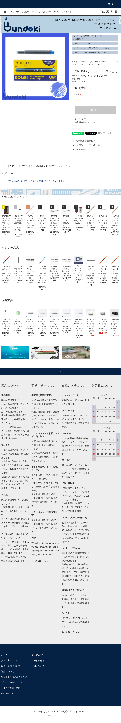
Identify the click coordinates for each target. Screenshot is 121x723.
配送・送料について (10, 666)
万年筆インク (81, 39)
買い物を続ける (80, 149)
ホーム (76, 36)
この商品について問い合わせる (86, 145)
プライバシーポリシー (12, 682)
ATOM (10, 693)
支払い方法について (10, 660)
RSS (3, 693)
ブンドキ (51, 716)
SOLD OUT (96, 110)
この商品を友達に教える (84, 141)
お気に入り (104, 133)
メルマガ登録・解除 (10, 688)
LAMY (107, 52)
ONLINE (86, 43)
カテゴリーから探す (19, 12)
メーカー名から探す (41, 12)
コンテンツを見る (62, 12)
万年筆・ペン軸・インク (94, 36)
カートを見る (37, 660)
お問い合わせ (37, 666)
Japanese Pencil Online (64, 716)
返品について (80, 119)
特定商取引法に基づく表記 (86, 122)
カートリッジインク (92, 48)
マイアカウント (38, 655)
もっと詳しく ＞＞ (40, 561)
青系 (107, 48)
